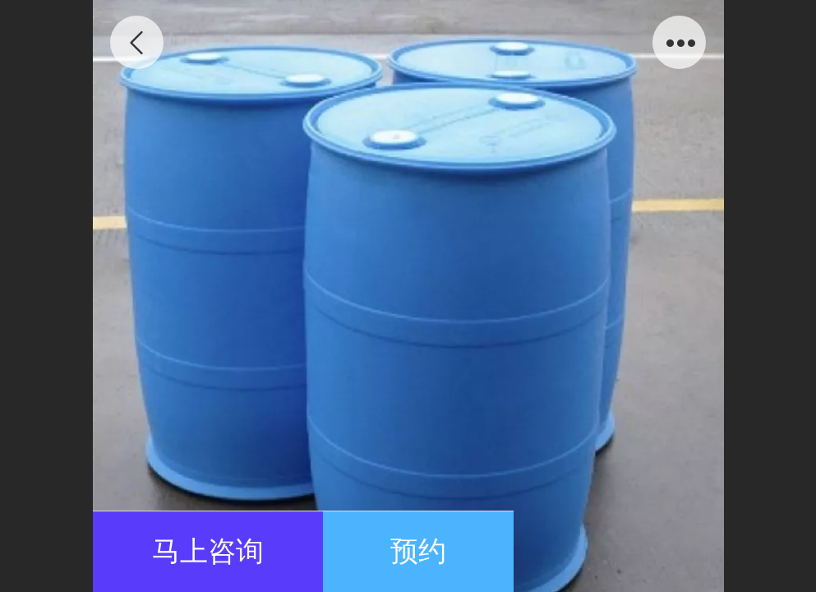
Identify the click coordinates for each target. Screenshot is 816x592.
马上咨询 (208, 551)
